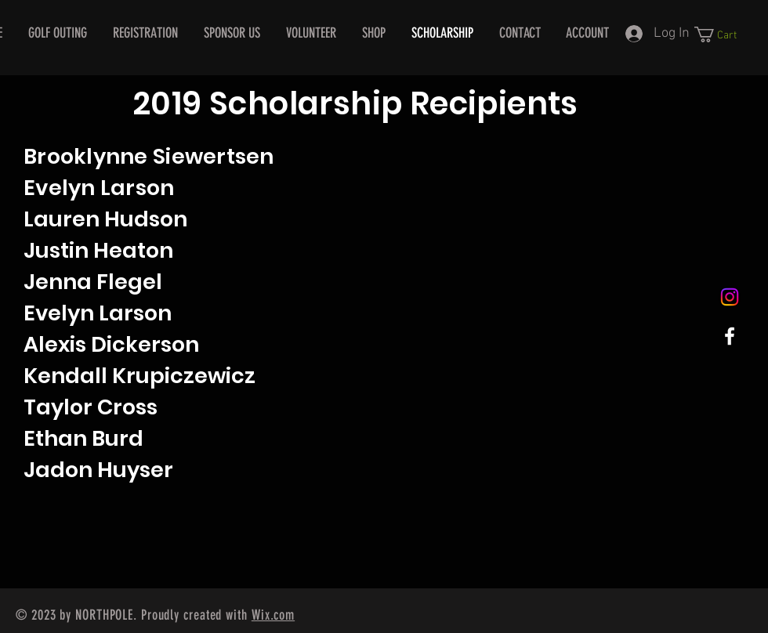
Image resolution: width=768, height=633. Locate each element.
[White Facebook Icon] (729, 336)
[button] (723, 34)
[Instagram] (729, 297)
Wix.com (273, 615)
